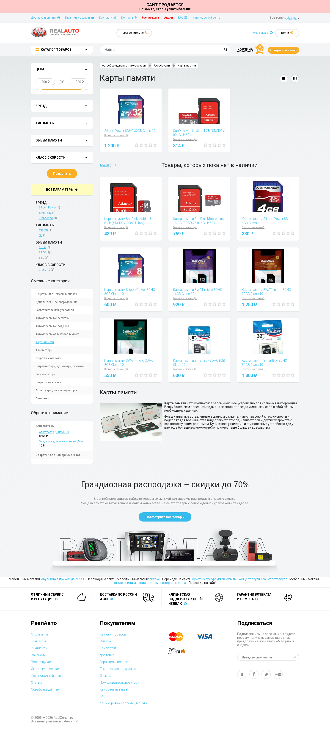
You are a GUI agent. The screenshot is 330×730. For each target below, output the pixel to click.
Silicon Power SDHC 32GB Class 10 (129, 131)
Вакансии (38, 655)
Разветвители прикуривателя (55, 310)
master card (179, 636)
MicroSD (44, 230)
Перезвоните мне (134, 32)
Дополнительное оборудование (56, 302)
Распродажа (150, 17)
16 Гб (42, 247)
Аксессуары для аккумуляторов (57, 390)
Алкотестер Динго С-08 (54, 432)
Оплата (105, 641)
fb (253, 674)
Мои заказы (263, 32)
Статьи (36, 682)
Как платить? (107, 17)
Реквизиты (39, 648)
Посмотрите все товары (165, 517)
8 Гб (41, 257)
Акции (168, 17)
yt (278, 674)
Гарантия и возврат (79, 17)
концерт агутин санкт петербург (263, 579)
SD (40, 235)
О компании (40, 634)
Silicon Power (47, 207)
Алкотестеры (44, 350)
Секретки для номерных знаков (56, 294)
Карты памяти (45, 342)
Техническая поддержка (118, 669)
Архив (104, 165)
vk (241, 674)
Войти (287, 32)
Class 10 (44, 269)
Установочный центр (206, 17)
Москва (291, 17)
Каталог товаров (113, 634)
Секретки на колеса (48, 382)
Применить (62, 173)
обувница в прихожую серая (62, 579)
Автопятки (42, 398)
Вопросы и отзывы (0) (116, 135)
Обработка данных (45, 689)
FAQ (182, 17)
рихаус (154, 579)
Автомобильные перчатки (52, 318)
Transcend (46, 218)
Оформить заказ (283, 50)
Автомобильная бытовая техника (57, 334)
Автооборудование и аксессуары (124, 65)
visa (208, 636)
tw (266, 674)
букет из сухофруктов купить (214, 579)
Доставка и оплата (45, 17)
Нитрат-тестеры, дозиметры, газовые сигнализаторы (60, 370)
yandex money (179, 650)
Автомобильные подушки (52, 326)
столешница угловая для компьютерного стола (150, 583)
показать (74, 69)
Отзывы (106, 675)
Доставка (107, 655)
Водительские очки (48, 358)
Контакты (129, 17)
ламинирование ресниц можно (123, 703)
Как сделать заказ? (114, 689)
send (295, 657)
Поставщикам (41, 662)
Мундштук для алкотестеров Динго (62, 441)
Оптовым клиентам (45, 669)
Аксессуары (162, 65)
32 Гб (42, 252)
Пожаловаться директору (119, 682)
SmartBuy (45, 212)
